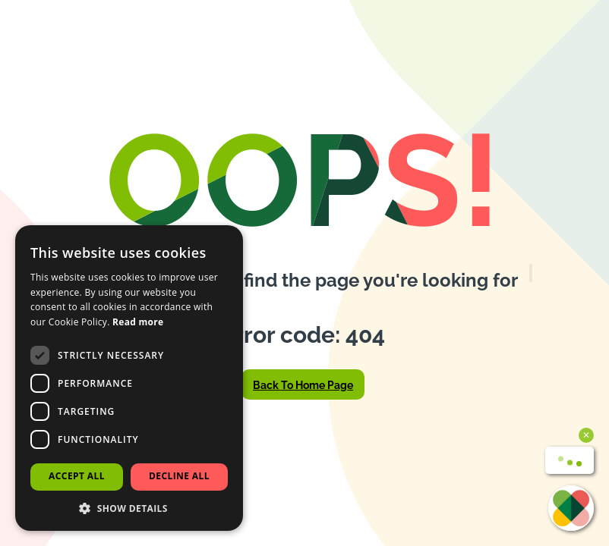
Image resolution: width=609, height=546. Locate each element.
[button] (129, 508)
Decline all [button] (179, 475)
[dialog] (129, 378)
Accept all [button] (77, 475)
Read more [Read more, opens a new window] (137, 321)
